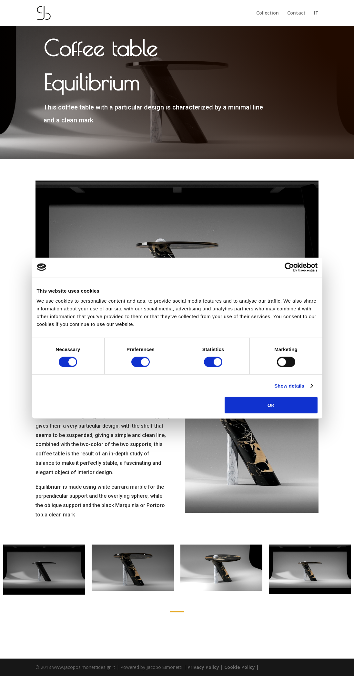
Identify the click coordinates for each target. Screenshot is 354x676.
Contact (296, 13)
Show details (289, 385)
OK (271, 405)
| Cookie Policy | (239, 667)
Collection (267, 13)
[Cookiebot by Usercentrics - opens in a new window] (289, 267)
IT (316, 13)
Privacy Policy (203, 667)
